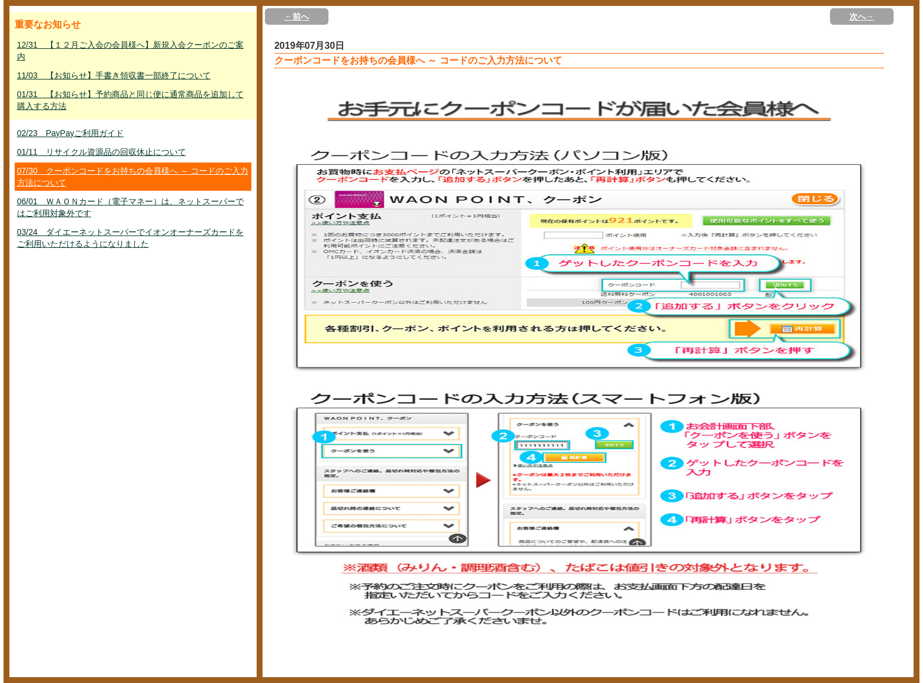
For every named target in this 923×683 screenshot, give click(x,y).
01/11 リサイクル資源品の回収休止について (101, 152)
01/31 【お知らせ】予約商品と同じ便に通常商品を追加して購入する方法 (130, 100)
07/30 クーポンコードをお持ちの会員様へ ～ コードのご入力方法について (132, 176)
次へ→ (861, 16)
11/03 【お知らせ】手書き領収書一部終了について (114, 75)
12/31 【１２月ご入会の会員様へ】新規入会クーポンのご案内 (130, 50)
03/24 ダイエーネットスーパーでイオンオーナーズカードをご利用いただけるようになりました (130, 237)
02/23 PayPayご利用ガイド (70, 133)
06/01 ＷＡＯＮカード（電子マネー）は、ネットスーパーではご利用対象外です (130, 207)
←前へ (296, 16)
